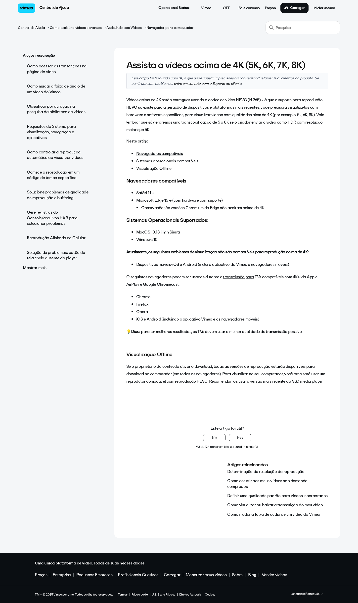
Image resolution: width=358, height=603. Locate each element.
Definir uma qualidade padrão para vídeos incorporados (277, 495)
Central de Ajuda (54, 7)
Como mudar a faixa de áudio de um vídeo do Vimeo (56, 89)
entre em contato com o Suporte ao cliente (207, 84)
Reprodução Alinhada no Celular (56, 237)
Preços (270, 8)
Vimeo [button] (203, 8)
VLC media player (307, 381)
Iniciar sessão (324, 8)
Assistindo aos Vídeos (123, 28)
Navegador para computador (169, 28)
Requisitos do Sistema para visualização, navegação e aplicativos (51, 132)
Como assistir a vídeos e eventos (76, 28)
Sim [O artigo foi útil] (214, 437)
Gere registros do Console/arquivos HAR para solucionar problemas (52, 218)
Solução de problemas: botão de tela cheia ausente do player (56, 255)
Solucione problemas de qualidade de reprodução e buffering (58, 195)
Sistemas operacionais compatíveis (167, 161)
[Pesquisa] (303, 27)
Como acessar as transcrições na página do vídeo (57, 69)
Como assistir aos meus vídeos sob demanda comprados (267, 483)
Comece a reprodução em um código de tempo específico (53, 175)
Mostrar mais (34, 267)
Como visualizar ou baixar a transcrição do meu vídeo (275, 505)
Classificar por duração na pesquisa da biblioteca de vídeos (56, 109)
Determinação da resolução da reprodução (266, 471)
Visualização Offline (153, 168)
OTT (223, 8)
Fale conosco (249, 8)
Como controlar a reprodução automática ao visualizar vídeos (55, 155)
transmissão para (238, 277)
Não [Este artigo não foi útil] (240, 437)
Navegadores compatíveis (159, 153)
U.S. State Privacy (163, 594)
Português (314, 594)
